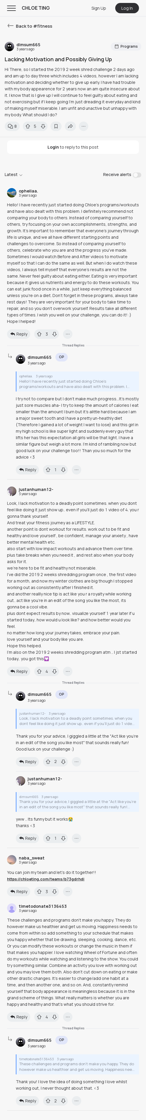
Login (53, 147)
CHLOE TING (36, 8)
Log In (127, 8)
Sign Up (98, 8)
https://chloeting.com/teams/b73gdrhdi (45, 879)
